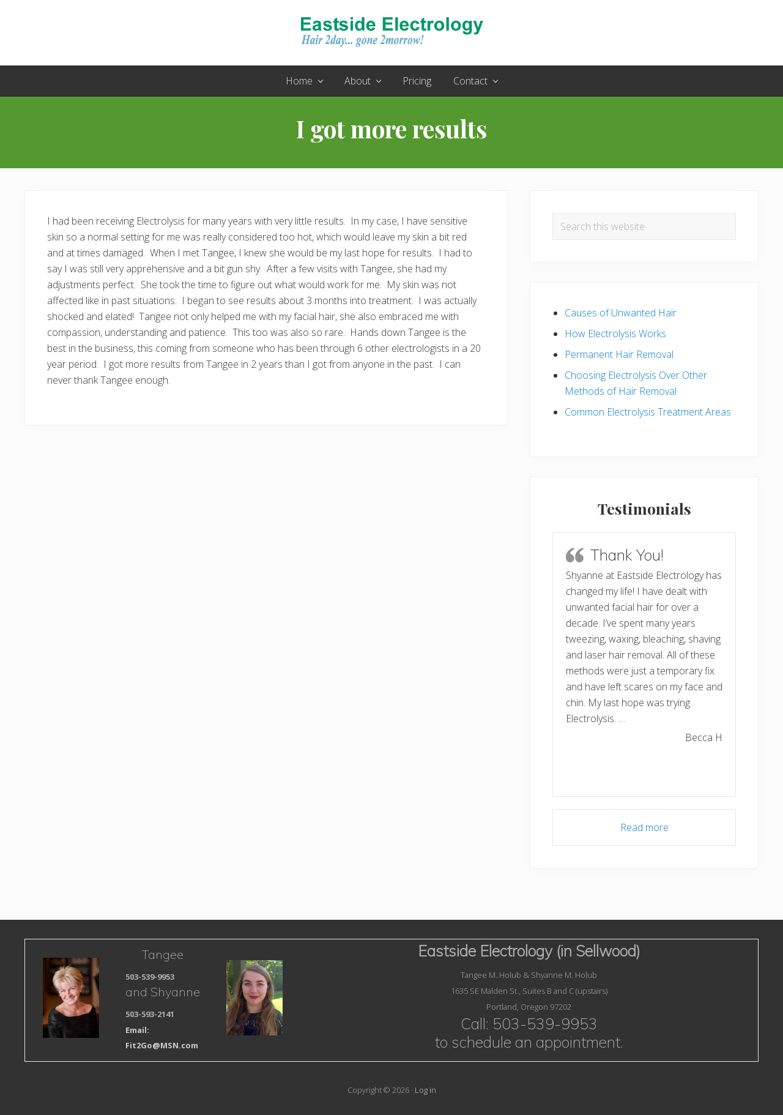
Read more (644, 827)
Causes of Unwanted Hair (621, 312)
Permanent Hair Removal (619, 354)
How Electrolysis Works (615, 333)
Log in (425, 1089)
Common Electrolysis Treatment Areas (648, 412)
